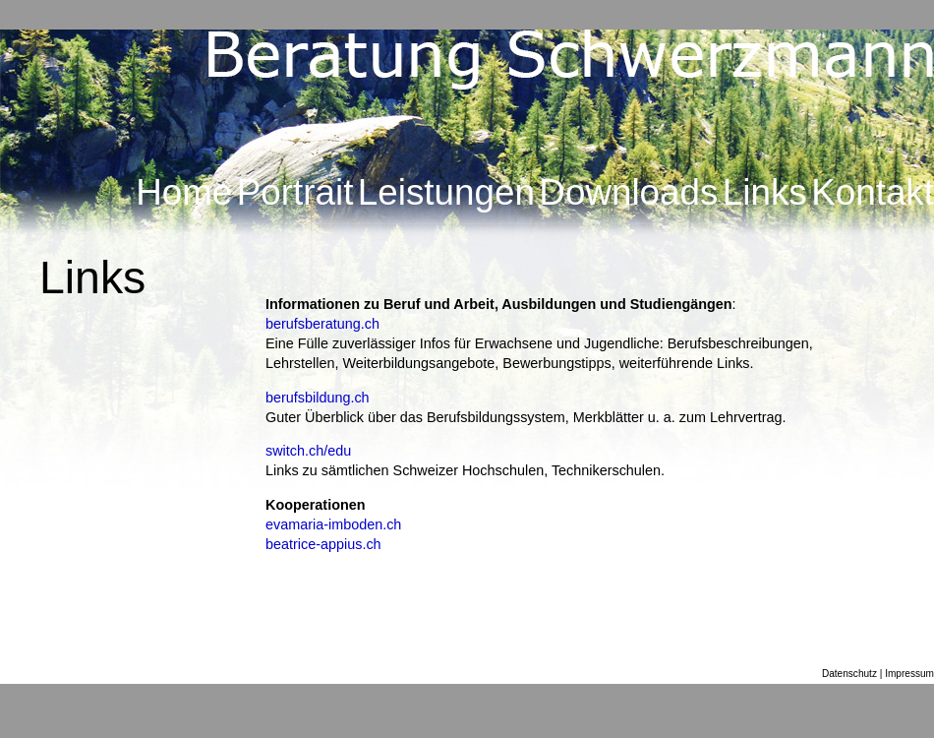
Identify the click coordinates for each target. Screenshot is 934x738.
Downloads (628, 192)
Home (184, 192)
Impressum (909, 673)
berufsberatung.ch (322, 324)
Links (765, 192)
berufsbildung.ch (317, 397)
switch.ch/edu (308, 451)
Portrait (295, 192)
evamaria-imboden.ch (333, 524)
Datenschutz (849, 673)
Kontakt (872, 192)
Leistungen (446, 192)
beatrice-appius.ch (323, 544)
